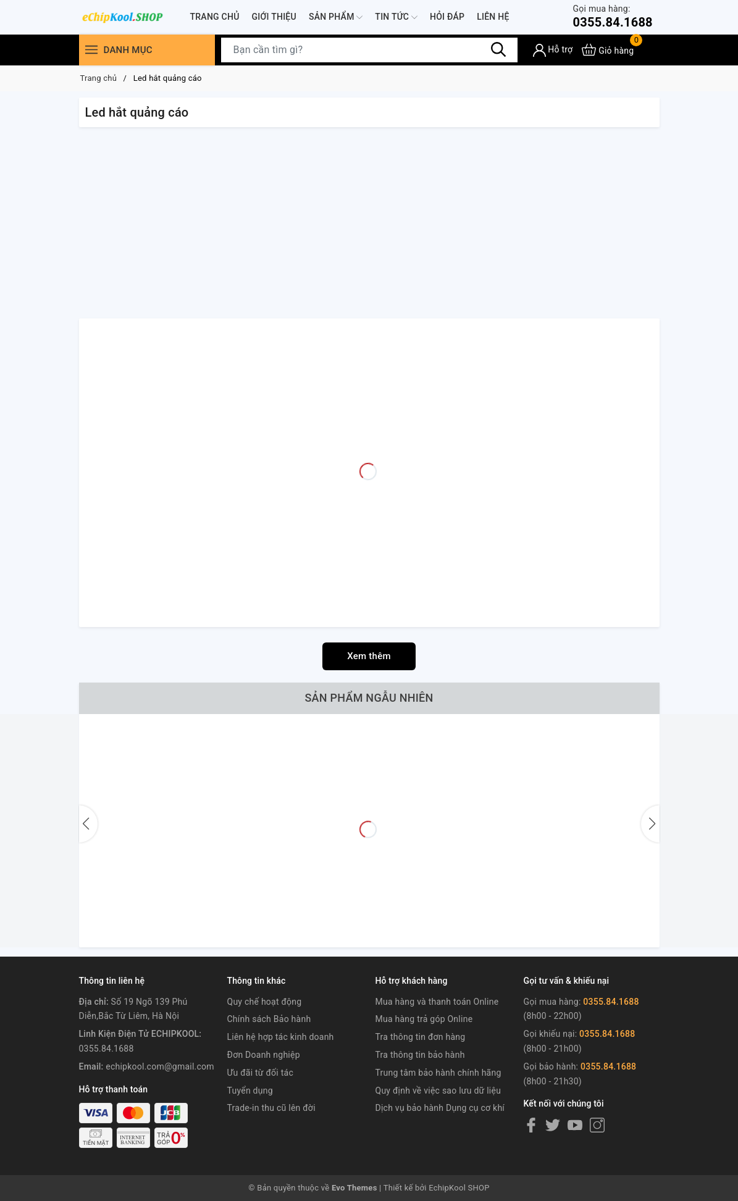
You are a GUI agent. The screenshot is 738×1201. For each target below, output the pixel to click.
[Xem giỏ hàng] (608, 50)
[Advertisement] (369, 225)
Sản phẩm (336, 17)
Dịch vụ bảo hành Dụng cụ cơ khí (440, 1108)
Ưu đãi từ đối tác (260, 1073)
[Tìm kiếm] (499, 49)
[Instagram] (597, 1125)
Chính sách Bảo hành (269, 1019)
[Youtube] (575, 1125)
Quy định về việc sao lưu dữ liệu (438, 1090)
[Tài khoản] (553, 50)
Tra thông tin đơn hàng (420, 1037)
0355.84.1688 (612, 16)
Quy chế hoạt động (264, 1002)
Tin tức (396, 17)
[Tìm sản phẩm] (369, 50)
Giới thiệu (274, 17)
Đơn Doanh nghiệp (263, 1055)
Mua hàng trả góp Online (424, 1019)
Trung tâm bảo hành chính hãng (438, 1073)
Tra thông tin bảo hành (420, 1055)
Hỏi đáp (447, 17)
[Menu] (91, 49)
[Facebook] (531, 1125)
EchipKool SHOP (459, 1187)
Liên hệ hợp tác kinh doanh (280, 1037)
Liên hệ (493, 17)
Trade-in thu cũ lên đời (271, 1108)
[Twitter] (552, 1125)
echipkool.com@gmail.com (160, 1066)
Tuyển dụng (250, 1090)
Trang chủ (215, 17)
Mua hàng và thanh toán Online (437, 1002)
